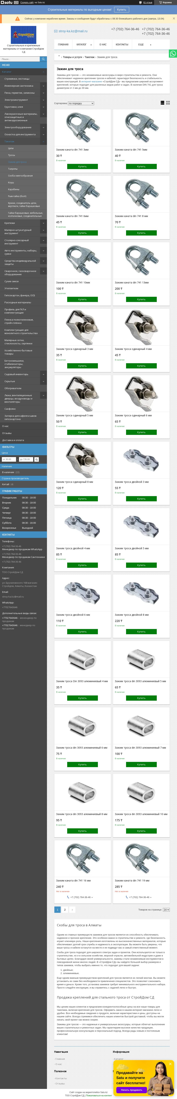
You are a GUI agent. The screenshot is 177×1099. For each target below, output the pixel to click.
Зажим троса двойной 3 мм (132, 482)
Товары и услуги (72, 57)
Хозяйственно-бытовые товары (18, 352)
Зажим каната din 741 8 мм (131, 216)
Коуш (11, 182)
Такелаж (9, 141)
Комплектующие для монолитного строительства (21, 331)
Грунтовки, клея (14, 106)
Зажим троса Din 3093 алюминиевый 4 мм (82, 681)
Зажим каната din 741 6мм (72, 216)
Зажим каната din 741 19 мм (132, 880)
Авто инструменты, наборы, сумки (21, 252)
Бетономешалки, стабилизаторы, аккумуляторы (14, 364)
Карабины (13, 189)
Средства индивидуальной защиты (20, 262)
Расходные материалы (18, 302)
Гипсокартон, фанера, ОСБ (20, 295)
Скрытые (10, 381)
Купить (121, 9)
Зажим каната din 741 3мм (72, 149)
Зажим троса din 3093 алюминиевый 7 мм (140, 747)
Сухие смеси (12, 281)
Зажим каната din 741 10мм (73, 282)
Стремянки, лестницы (17, 78)
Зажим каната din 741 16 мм (73, 880)
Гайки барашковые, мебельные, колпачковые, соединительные (25, 214)
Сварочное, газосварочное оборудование (20, 272)
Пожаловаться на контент (99, 1095)
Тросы (11, 155)
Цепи (11, 148)
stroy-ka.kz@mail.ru (13, 596)
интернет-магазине (91, 81)
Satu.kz (103, 1092)
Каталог (6, 71)
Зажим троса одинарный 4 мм (133, 349)
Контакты (122, 44)
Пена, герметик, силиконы (20, 92)
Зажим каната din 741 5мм (131, 149)
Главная (63, 44)
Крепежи (10, 223)
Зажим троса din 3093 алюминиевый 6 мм (81, 747)
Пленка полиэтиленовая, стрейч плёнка (19, 321)
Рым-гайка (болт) (17, 196)
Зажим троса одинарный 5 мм (74, 415)
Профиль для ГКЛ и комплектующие (15, 311)
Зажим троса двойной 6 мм (73, 614)
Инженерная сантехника (19, 85)
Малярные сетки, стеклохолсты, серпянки (18, 342)
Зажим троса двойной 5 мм (132, 548)
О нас (5, 426)
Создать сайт (27, 2)
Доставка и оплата (13, 440)
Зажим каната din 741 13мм (132, 282)
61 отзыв (147, 2)
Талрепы (13, 168)
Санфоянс (10, 408)
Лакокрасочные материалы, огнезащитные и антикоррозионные (21, 117)
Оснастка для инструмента (20, 134)
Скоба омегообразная (20, 175)
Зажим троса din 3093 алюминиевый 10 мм (141, 814)
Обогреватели (13, 388)
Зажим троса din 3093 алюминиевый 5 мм (140, 681)
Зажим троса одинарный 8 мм (74, 482)
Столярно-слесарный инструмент (17, 242)
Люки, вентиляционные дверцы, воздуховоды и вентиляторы (18, 398)
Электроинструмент (16, 99)
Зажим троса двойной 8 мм (132, 614)
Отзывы (7, 433)
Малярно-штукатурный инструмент (18, 231)
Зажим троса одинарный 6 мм (133, 415)
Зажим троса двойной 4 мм (73, 548)
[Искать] (43, 59)
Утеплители (11, 288)
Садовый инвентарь (16, 374)
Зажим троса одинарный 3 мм (74, 349)
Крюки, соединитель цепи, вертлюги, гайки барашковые (24, 205)
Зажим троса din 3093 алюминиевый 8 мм (81, 814)
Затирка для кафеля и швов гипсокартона (20, 417)
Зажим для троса (17, 162)
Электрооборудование (18, 127)
